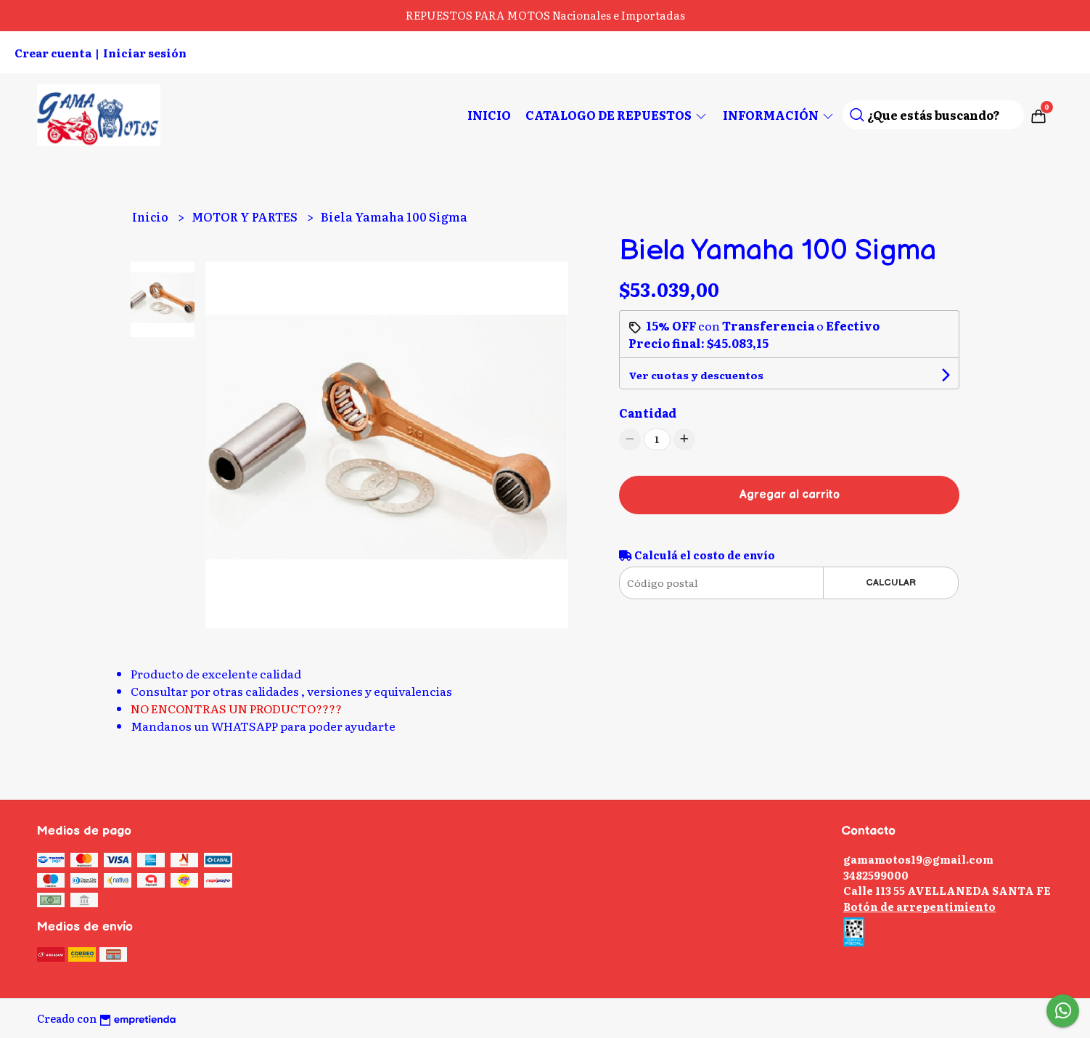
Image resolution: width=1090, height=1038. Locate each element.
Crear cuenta (53, 52)
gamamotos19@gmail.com (918, 859)
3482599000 (876, 875)
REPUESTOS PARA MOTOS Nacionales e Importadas (545, 15)
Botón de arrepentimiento (919, 906)
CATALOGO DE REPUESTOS (616, 114)
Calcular (891, 582)
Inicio (489, 114)
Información (779, 114)
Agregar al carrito (789, 495)
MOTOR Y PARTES (246, 216)
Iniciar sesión (145, 52)
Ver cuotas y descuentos (695, 375)
